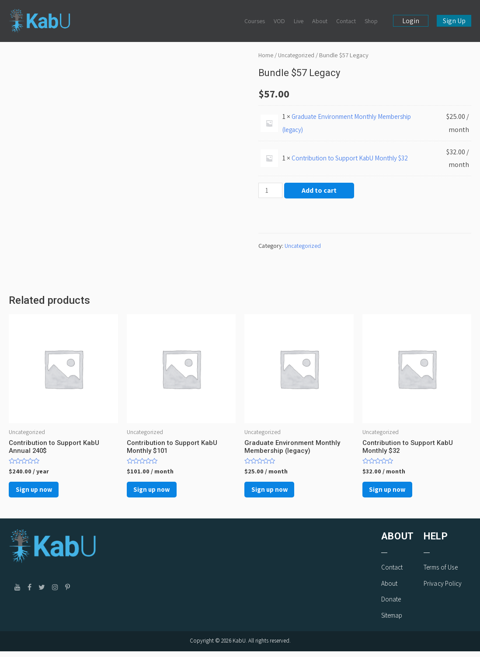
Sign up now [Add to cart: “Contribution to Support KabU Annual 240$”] (41, 492)
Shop (371, 21)
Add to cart (320, 190)
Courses (254, 21)
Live (298, 21)
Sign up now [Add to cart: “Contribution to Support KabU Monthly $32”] (395, 492)
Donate (391, 605)
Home (266, 55)
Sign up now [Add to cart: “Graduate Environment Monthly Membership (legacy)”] (276, 492)
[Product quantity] (271, 190)
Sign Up (454, 20)
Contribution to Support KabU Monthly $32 (355, 158)
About (319, 21)
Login (410, 20)
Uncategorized (298, 55)
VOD (279, 21)
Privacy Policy (443, 589)
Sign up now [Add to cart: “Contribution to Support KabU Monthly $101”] (159, 492)
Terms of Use (441, 573)
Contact (346, 21)
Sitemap (392, 621)
